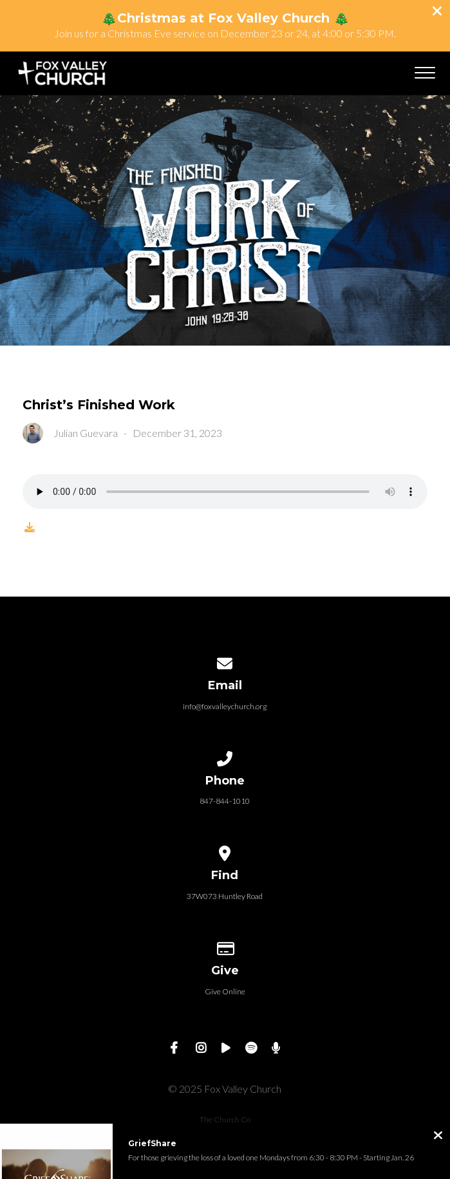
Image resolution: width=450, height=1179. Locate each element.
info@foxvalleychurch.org (225, 706)
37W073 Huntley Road (225, 896)
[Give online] (225, 946)
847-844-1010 (225, 801)
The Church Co (225, 1119)
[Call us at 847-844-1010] (225, 756)
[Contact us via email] (225, 661)
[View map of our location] (225, 851)
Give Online (225, 991)
